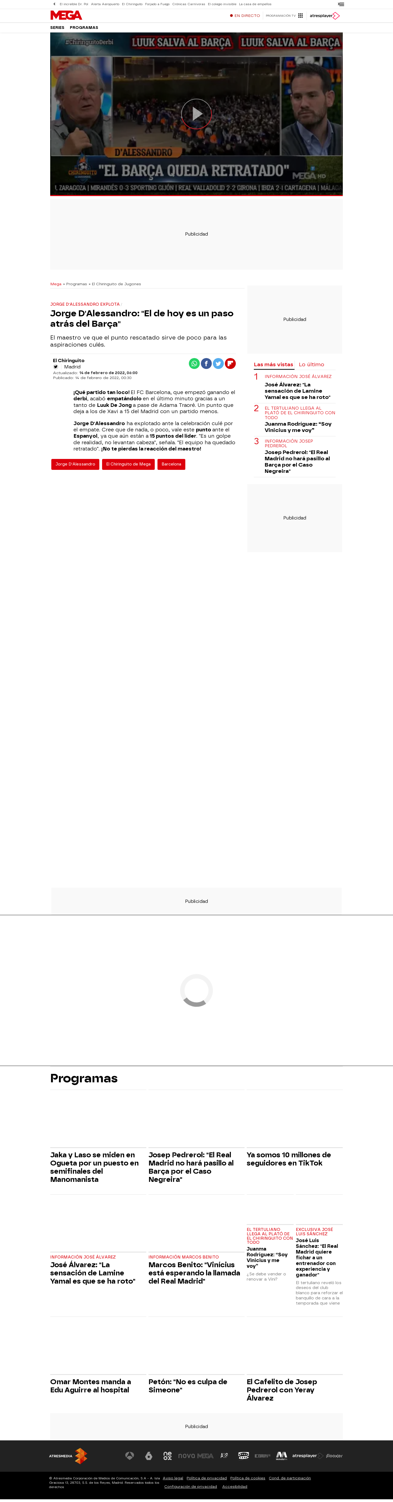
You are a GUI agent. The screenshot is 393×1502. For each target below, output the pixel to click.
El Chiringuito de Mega (128, 467)
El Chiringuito (132, 4)
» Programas (75, 286)
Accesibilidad (234, 1489)
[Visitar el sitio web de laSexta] (149, 1459)
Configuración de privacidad (190, 1489)
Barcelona (171, 467)
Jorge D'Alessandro (75, 467)
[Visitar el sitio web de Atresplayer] (308, 1459)
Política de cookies (247, 1481)
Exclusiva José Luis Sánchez (314, 1234)
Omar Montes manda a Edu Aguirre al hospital (90, 1388)
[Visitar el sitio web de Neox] (167, 1459)
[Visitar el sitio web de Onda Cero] (244, 1459)
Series (57, 30)
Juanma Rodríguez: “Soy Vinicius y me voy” (298, 429)
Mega (55, 286)
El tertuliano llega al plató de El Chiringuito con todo (300, 416)
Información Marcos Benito (183, 1260)
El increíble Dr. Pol (74, 4)
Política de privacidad (207, 1481)
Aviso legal (173, 1481)
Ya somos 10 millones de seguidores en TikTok (289, 1161)
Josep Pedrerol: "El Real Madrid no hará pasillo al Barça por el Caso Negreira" (297, 464)
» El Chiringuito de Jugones (115, 286)
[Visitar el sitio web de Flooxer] (334, 1459)
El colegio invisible (222, 4)
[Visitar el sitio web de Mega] (206, 1459)
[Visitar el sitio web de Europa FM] (262, 1459)
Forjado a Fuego (157, 4)
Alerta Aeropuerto (105, 4)
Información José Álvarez (298, 379)
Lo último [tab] (311, 367)
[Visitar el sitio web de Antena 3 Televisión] (129, 1459)
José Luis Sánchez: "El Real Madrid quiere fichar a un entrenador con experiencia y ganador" (317, 1260)
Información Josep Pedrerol (289, 446)
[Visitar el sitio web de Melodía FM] (281, 1459)
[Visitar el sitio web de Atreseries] (224, 1459)
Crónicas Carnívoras (188, 4)
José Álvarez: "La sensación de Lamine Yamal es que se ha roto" (298, 393)
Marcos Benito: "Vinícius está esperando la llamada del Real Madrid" (194, 1275)
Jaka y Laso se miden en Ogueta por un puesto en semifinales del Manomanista (94, 1169)
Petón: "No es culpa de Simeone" (187, 1388)
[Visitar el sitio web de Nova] (186, 1459)
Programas (84, 30)
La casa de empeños (255, 4)
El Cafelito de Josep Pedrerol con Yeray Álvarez (282, 1392)
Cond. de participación (290, 1481)
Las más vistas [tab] (273, 367)
